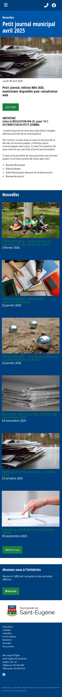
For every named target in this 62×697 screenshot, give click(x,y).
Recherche (7, 639)
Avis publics (7, 626)
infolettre (17, 691)
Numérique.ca (6, 687)
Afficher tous (12, 549)
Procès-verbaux (9, 636)
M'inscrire (10, 591)
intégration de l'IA (27, 687)
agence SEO (17, 687)
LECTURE (10, 107)
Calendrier (7, 633)
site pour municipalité (43, 687)
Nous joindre (8, 646)
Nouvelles (6, 643)
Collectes (6, 630)
